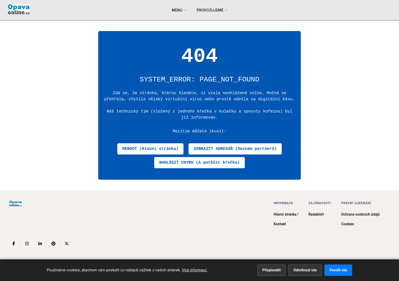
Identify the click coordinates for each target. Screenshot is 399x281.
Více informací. (194, 270)
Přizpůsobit (271, 270)
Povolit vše (338, 270)
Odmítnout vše (305, 270)
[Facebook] (13, 243)
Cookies (347, 224)
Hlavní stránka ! (286, 214)
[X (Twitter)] (66, 243)
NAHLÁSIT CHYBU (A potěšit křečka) (199, 162)
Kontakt (280, 224)
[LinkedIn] (40, 243)
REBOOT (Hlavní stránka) (150, 149)
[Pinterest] (53, 243)
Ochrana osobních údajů (360, 214)
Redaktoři (316, 214)
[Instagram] (27, 243)
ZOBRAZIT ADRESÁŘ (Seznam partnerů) (235, 149)
